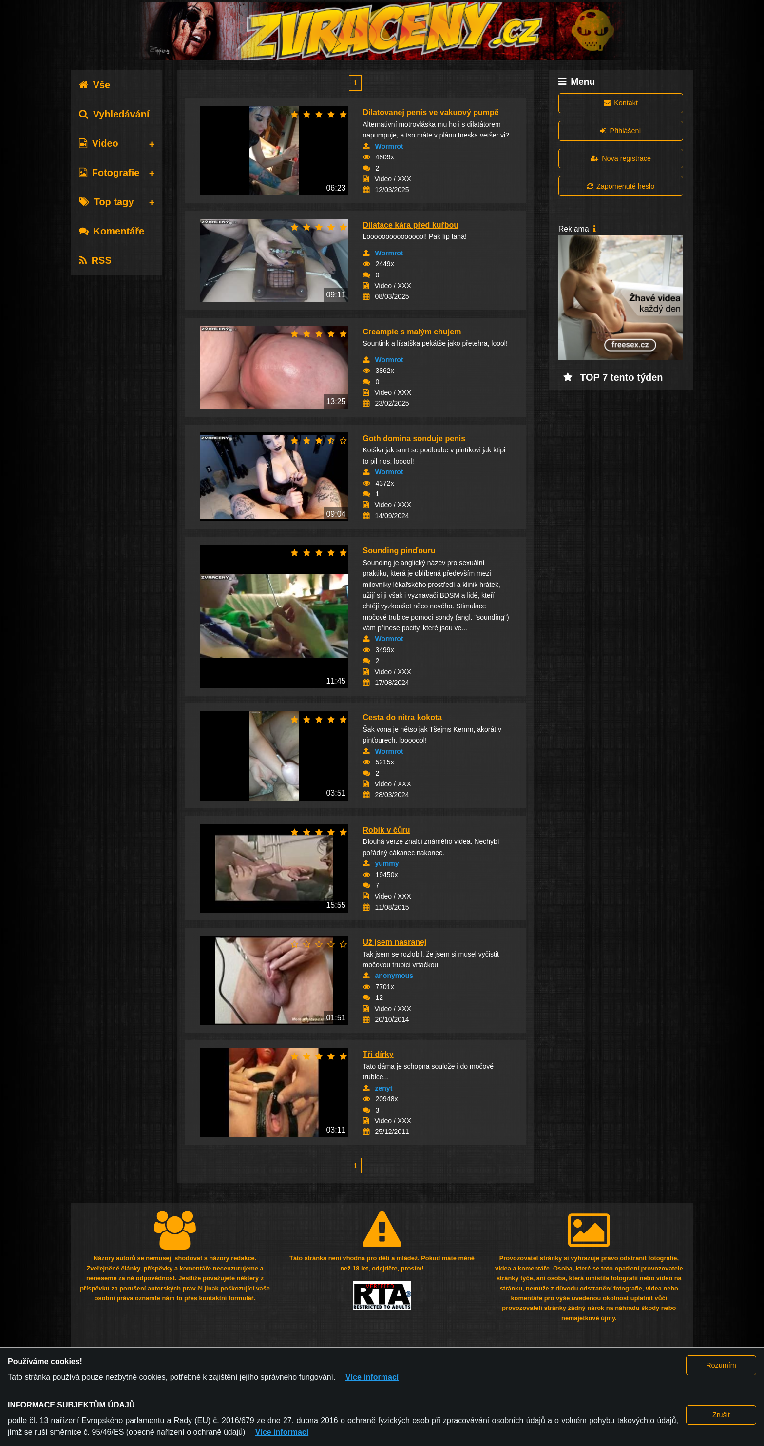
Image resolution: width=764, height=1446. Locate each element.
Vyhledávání (114, 114)
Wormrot (389, 146)
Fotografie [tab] (109, 172)
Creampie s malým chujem (412, 332)
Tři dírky (378, 1054)
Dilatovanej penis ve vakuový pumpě (431, 112)
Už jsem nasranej (395, 942)
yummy (387, 863)
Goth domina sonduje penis (414, 438)
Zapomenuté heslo (620, 186)
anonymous (394, 975)
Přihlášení (620, 131)
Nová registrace (621, 158)
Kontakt (621, 103)
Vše (95, 84)
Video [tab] (98, 143)
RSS (95, 260)
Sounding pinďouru (399, 551)
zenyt (384, 1088)
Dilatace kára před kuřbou (411, 225)
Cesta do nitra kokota (402, 717)
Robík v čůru (386, 830)
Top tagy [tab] (106, 201)
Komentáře (111, 231)
